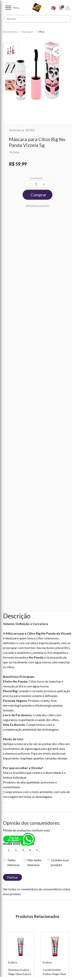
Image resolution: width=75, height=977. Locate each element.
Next (70, 974)
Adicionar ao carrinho (37, 205)
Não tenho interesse (34, 862)
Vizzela (14, 152)
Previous (5, 974)
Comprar (38, 194)
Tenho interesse (13, 862)
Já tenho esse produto (60, 862)
